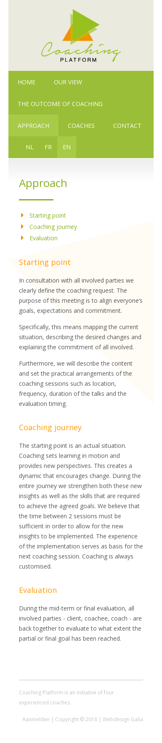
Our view (68, 82)
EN (67, 147)
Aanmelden (36, 719)
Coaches (81, 126)
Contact (127, 126)
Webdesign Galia (123, 719)
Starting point (47, 215)
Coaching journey (53, 227)
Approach (33, 126)
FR (48, 147)
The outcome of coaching (60, 104)
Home (26, 82)
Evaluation (43, 238)
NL (30, 147)
